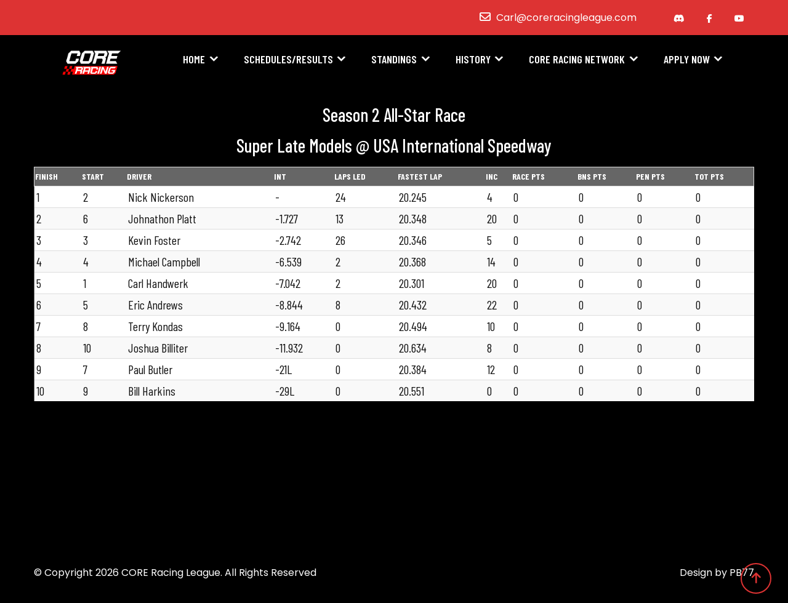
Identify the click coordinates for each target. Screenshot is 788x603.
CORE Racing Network (577, 59)
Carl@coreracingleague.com (566, 17)
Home (194, 59)
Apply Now (687, 59)
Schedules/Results (288, 59)
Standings (394, 59)
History (473, 59)
